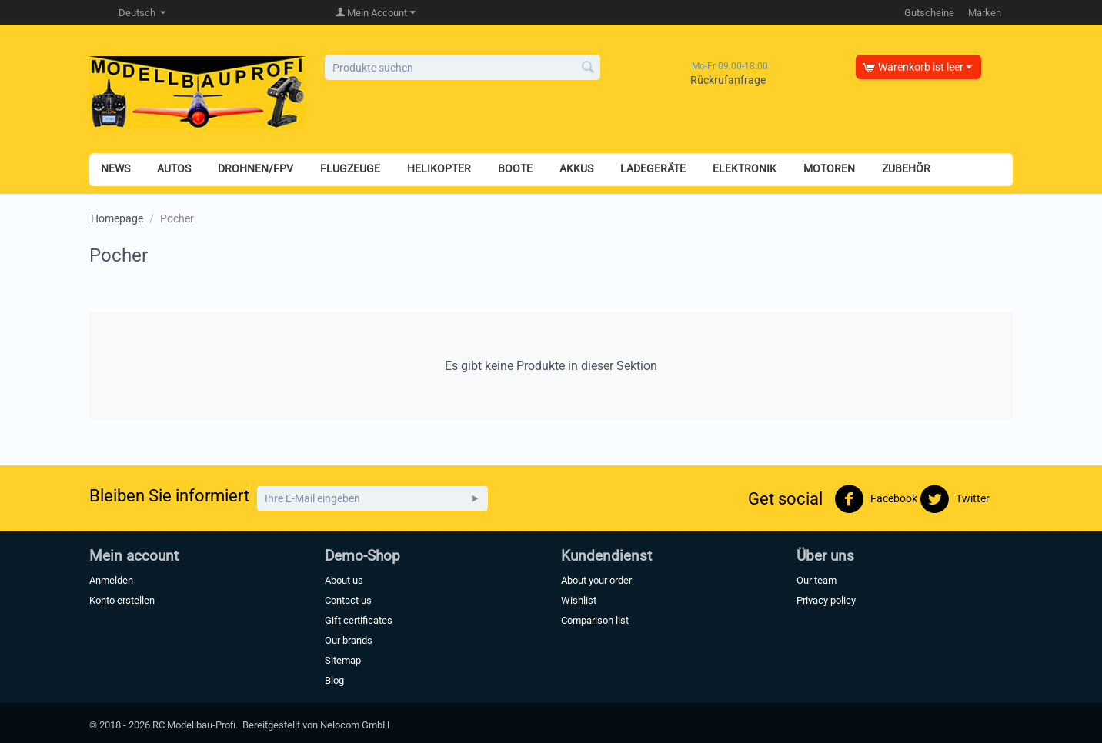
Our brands (348, 640)
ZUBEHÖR (906, 168)
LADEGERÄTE (653, 168)
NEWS (115, 168)
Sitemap (343, 660)
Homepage (117, 218)
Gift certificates (358, 620)
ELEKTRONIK (744, 168)
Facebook (875, 499)
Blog (334, 680)
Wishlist (578, 600)
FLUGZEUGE (350, 168)
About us (344, 580)
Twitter (955, 499)
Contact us (348, 600)
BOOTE (515, 168)
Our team (816, 580)
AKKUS (576, 168)
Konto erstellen (122, 600)
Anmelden (111, 580)
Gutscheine (929, 12)
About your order (596, 580)
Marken (984, 12)
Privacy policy (826, 600)
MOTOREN (829, 168)
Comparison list (595, 620)
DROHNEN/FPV (255, 168)
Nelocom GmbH (354, 725)
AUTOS (174, 168)
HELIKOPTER (439, 168)
